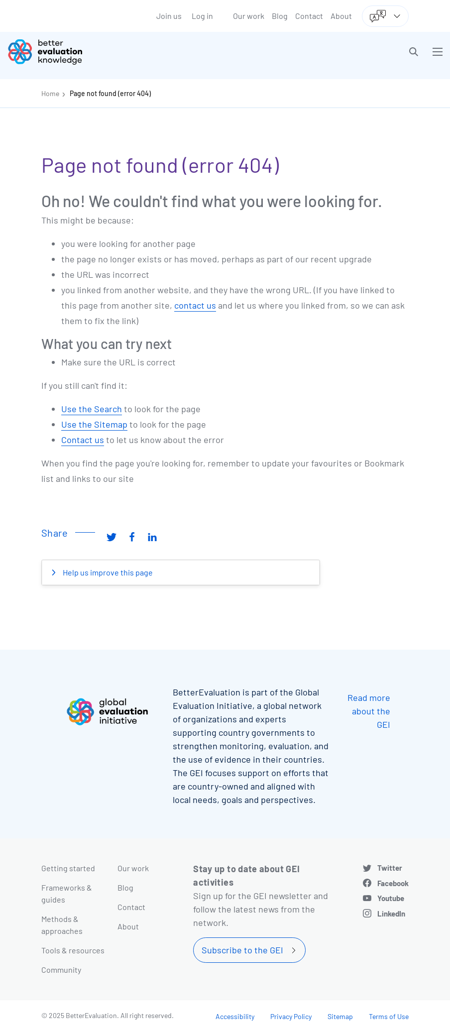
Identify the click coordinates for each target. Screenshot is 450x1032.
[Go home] (119, 52)
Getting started (68, 868)
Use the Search (91, 408)
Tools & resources (73, 950)
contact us (195, 305)
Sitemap (340, 1016)
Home (50, 93)
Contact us (82, 439)
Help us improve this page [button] (107, 572)
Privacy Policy (291, 1016)
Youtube (390, 898)
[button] (413, 51)
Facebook (393, 883)
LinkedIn (391, 913)
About (341, 15)
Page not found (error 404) (110, 93)
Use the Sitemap (94, 424)
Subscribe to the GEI (242, 949)
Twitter (389, 867)
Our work (248, 15)
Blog (280, 15)
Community (61, 969)
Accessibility (235, 1016)
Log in (202, 15)
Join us (169, 15)
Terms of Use (389, 1016)
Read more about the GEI (368, 711)
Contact (309, 15)
